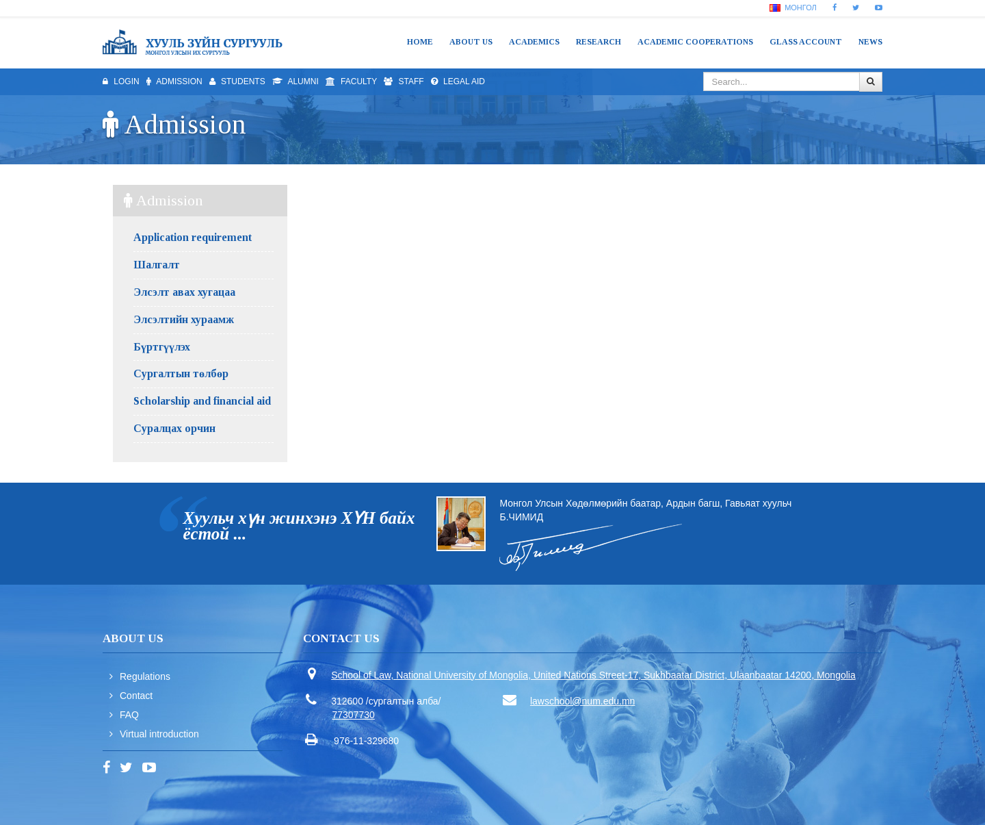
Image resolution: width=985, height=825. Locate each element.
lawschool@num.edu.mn (582, 701)
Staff (403, 81)
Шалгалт (156, 264)
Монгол (793, 7)
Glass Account (806, 42)
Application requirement (192, 237)
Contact (136, 695)
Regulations (145, 676)
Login (121, 81)
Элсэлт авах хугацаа (184, 292)
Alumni (295, 81)
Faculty (351, 81)
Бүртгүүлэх (161, 347)
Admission (174, 81)
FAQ (129, 714)
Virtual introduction (159, 733)
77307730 (353, 714)
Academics (534, 42)
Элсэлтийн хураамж (183, 319)
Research (598, 42)
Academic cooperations (695, 42)
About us (470, 42)
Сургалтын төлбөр (180, 373)
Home (420, 42)
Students (237, 81)
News (870, 42)
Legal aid (458, 81)
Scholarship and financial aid (202, 401)
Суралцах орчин (174, 428)
